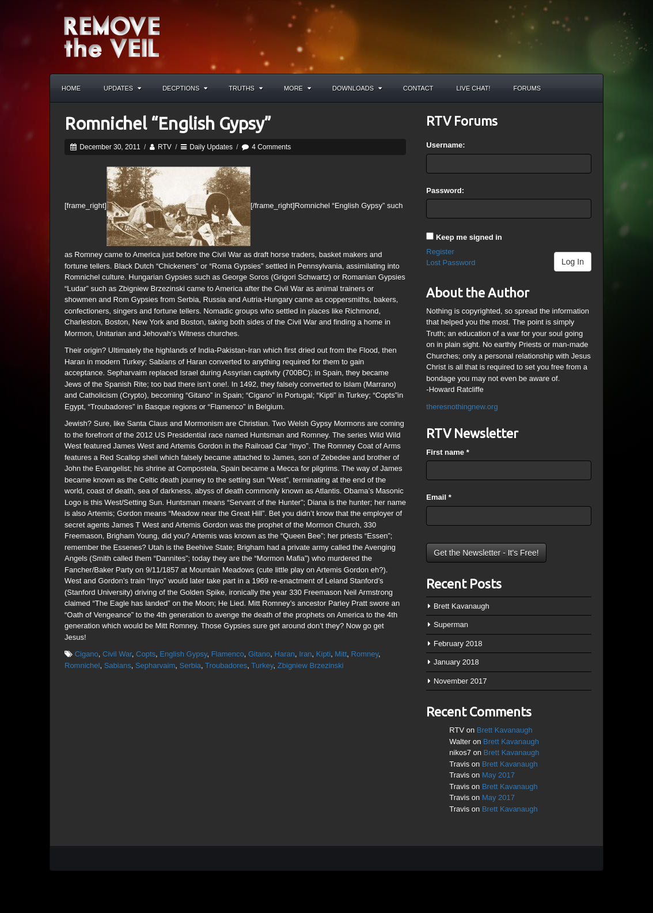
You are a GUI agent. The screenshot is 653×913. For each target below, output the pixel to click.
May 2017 (498, 775)
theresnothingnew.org (462, 406)
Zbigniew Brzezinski (311, 665)
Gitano (259, 654)
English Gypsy (183, 654)
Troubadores (226, 665)
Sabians (117, 665)
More (297, 88)
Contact (418, 88)
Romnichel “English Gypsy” (167, 123)
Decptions (184, 88)
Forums (527, 88)
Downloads (357, 88)
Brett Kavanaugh (461, 606)
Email (438, 497)
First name (447, 452)
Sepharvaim (155, 665)
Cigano (86, 654)
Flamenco (227, 654)
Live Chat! (473, 88)
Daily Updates (211, 147)
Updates (122, 88)
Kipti (323, 654)
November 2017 (460, 681)
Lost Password (450, 262)
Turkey (262, 665)
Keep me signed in (469, 237)
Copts (145, 654)
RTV (165, 147)
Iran (305, 654)
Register (440, 251)
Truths (246, 88)
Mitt (341, 654)
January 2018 (456, 662)
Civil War (117, 654)
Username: (445, 145)
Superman (451, 624)
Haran (285, 654)
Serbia (190, 665)
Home (71, 88)
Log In (572, 261)
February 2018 (458, 643)
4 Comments (271, 147)
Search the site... (589, 88)
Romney (364, 654)
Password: (445, 190)
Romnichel (82, 665)
